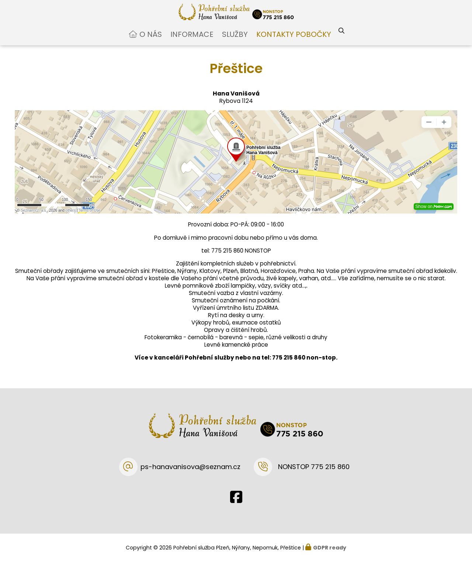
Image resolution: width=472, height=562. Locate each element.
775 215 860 (288, 364)
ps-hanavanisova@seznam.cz (190, 466)
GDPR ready (329, 547)
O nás (150, 40)
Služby (235, 40)
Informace (192, 40)
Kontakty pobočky (293, 40)
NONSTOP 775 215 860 (314, 466)
